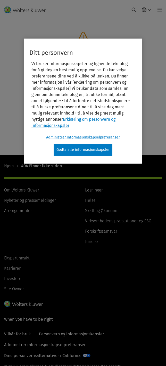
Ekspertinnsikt (16, 258)
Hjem (9, 165)
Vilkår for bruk (17, 334)
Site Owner (14, 288)
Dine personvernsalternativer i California (42, 355)
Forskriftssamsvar (101, 231)
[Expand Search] (134, 10)
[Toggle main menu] (158, 10)
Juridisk (91, 241)
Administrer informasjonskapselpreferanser (45, 344)
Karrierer (12, 268)
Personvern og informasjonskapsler (71, 334)
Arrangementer (18, 210)
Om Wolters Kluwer (21, 190)
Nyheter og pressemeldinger (30, 200)
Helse (90, 200)
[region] (83, 101)
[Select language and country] (146, 10)
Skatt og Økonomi (101, 210)
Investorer (13, 278)
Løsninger (94, 190)
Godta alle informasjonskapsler (83, 149)
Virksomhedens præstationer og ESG (118, 221)
